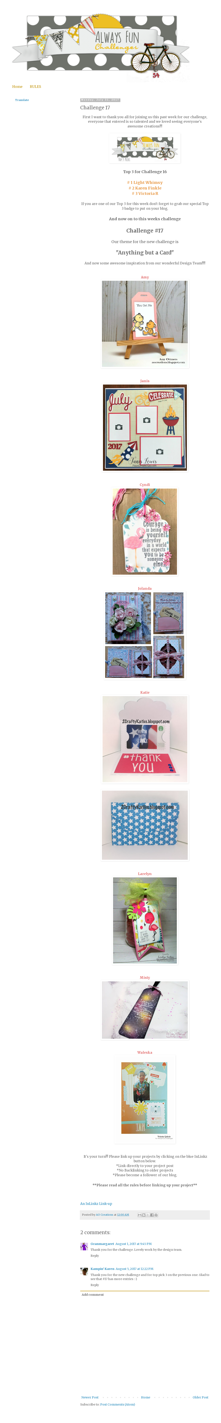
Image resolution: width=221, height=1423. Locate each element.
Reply (95, 1256)
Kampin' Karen (102, 1269)
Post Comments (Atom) (117, 1404)
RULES (35, 86)
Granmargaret (102, 1244)
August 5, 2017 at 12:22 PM (134, 1269)
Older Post (200, 1397)
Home (17, 86)
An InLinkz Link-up (96, 1204)
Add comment (93, 1295)
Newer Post (89, 1397)
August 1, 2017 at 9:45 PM (133, 1244)
